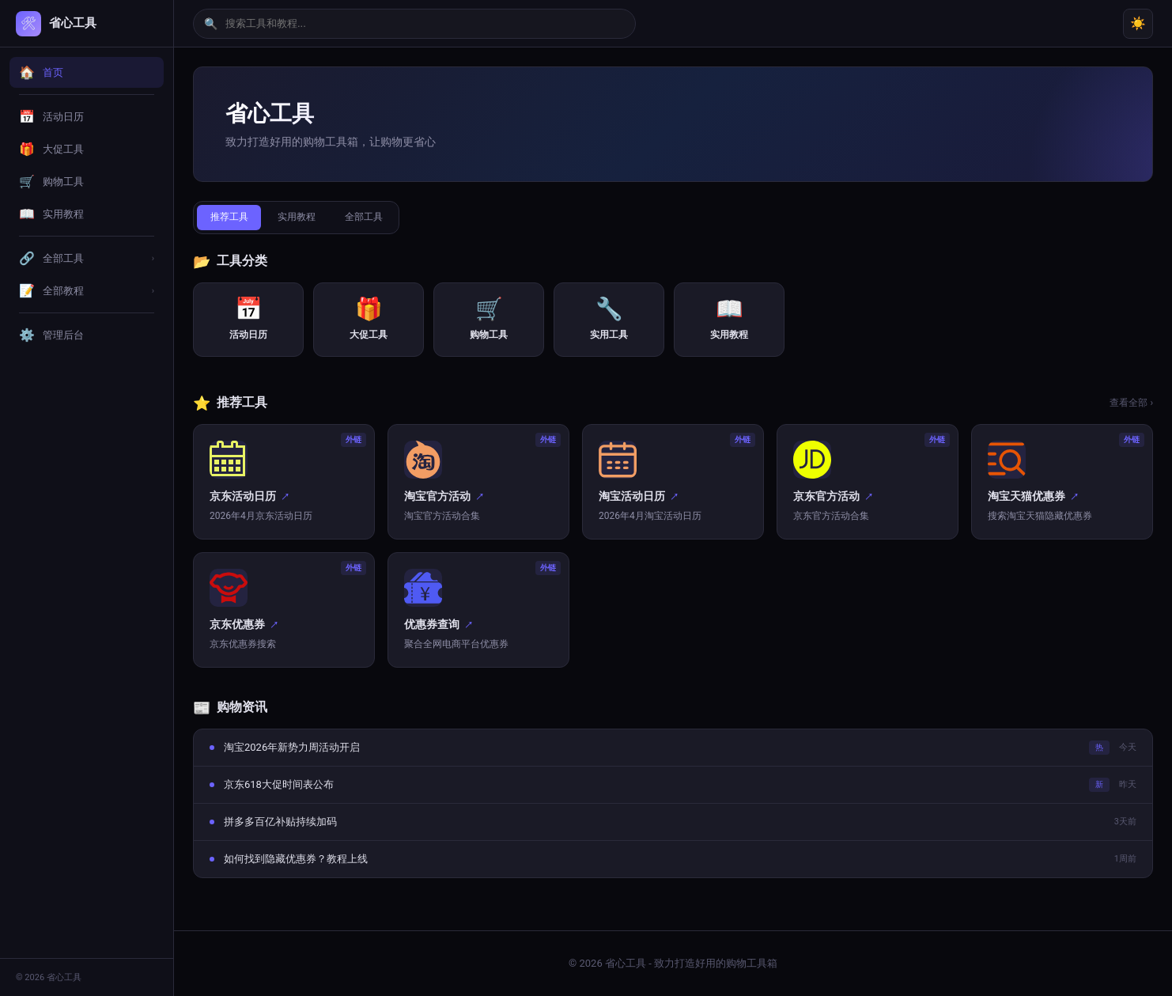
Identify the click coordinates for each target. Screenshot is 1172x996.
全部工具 (385, 218)
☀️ (1138, 23)
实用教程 (309, 218)
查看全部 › (1131, 404)
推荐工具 (233, 218)
